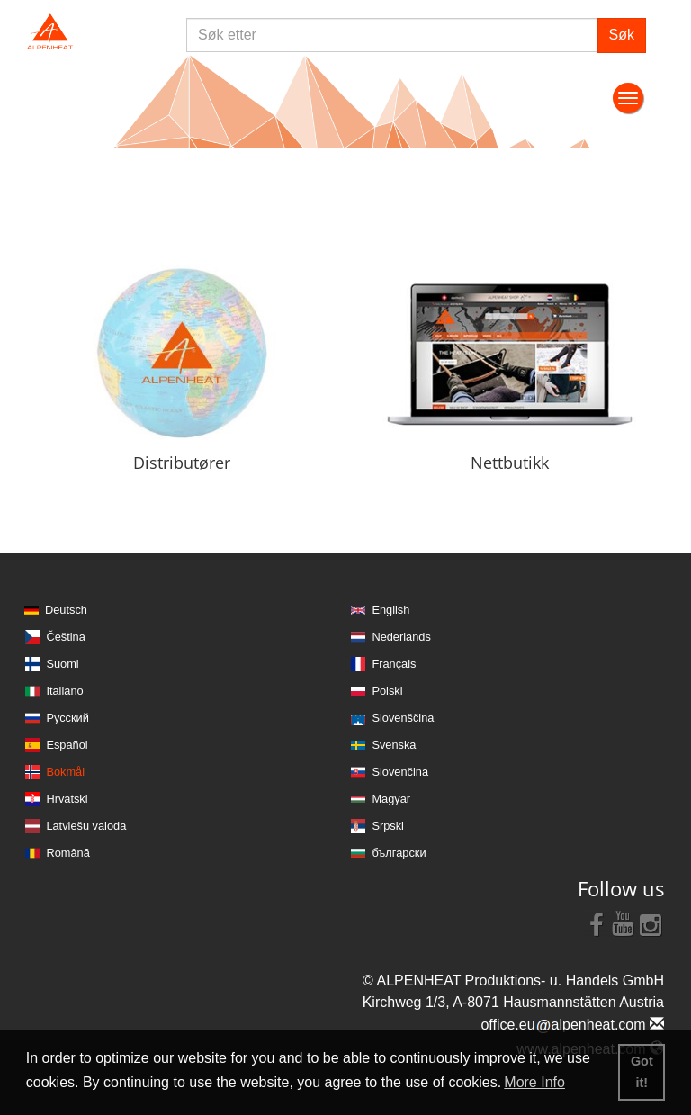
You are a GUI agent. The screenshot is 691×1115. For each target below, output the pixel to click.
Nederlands (401, 636)
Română (67, 852)
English (390, 609)
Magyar (391, 798)
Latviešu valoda (86, 825)
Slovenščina (403, 717)
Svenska (394, 744)
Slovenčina (400, 771)
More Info (534, 1082)
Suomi (62, 663)
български (399, 852)
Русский (67, 717)
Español (66, 744)
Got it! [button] (642, 1072)
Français (394, 663)
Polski (387, 690)
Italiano (64, 690)
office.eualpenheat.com (572, 1024)
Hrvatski (66, 798)
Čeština (65, 636)
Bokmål (65, 771)
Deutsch (66, 609)
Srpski (388, 825)
